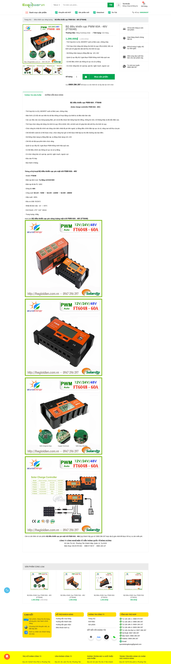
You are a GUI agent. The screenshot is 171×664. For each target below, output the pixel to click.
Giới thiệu (91, 621)
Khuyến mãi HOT (65, 12)
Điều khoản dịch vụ (62, 627)
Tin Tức (114, 12)
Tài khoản (126, 4)
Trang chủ (91, 618)
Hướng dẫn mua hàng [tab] (54, 95)
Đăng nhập (126, 6)
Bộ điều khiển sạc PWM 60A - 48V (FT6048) (39, 596)
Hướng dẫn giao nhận (63, 624)
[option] (27, 70)
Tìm (110, 5)
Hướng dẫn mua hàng (63, 618)
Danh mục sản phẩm (38, 12)
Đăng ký (135, 6)
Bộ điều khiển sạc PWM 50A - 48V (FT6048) (73, 596)
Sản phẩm (91, 624)
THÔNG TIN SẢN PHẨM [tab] (32, 95)
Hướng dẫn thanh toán (64, 621)
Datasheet (100, 12)
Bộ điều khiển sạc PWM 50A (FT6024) (133, 596)
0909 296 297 (74, 84)
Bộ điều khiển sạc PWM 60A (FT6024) (104, 596)
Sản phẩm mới (84, 12)
